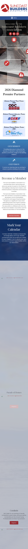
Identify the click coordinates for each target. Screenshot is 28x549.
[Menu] (14, 17)
